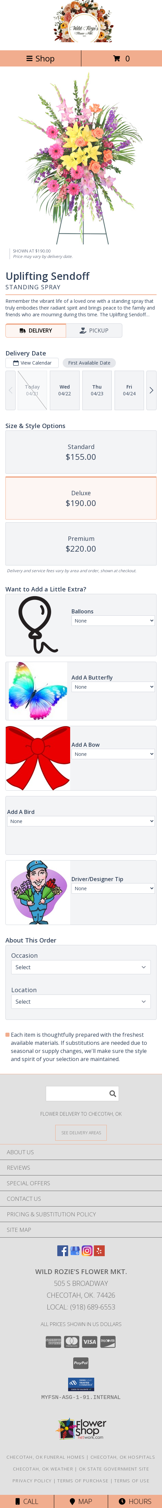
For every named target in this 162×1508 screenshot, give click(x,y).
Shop (40, 58)
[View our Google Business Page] (74, 1254)
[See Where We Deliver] (81, 1132)
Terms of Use (131, 1481)
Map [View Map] (81, 1501)
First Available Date (89, 363)
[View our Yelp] (99, 1254)
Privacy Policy (32, 1481)
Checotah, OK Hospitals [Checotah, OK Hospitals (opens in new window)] (123, 1457)
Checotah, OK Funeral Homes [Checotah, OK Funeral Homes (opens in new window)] (45, 1457)
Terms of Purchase (82, 1481)
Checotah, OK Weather (43, 1469)
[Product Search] (82, 1093)
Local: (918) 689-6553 (81, 1307)
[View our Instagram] (87, 1254)
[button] (81, 1384)
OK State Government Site (114, 1469)
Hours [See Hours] (135, 1501)
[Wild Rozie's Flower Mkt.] (80, 40)
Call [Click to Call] (27, 1501)
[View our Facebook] (62, 1254)
